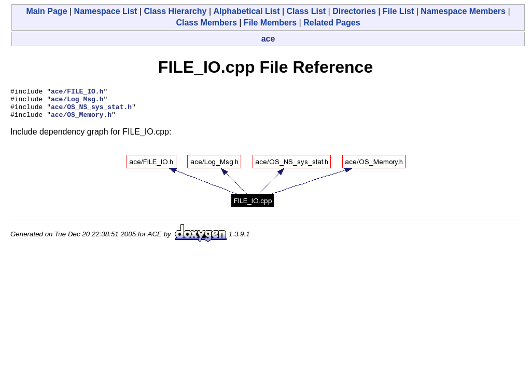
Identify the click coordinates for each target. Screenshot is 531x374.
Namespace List (105, 11)
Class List (306, 11)
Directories (354, 11)
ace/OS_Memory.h (81, 120)
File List (398, 11)
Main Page (46, 11)
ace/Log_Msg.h (77, 101)
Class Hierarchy (175, 11)
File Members (270, 22)
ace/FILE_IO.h (77, 92)
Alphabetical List (246, 11)
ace (268, 38)
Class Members (206, 22)
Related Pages (331, 22)
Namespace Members (463, 11)
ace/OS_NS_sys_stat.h (91, 111)
